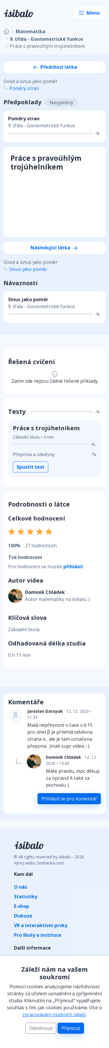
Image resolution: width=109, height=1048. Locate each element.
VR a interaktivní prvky (40, 925)
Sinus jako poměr (28, 269)
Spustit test (30, 467)
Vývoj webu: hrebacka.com (39, 863)
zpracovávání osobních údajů (54, 1014)
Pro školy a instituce (37, 935)
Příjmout (70, 1028)
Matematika (30, 31)
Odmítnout (41, 1028)
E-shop (21, 906)
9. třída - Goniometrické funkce (46, 39)
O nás (20, 887)
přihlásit (73, 566)
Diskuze (23, 916)
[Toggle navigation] (90, 13)
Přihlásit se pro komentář (69, 798)
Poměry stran (24, 88)
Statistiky (25, 896)
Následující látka (54, 247)
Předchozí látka (54, 67)
